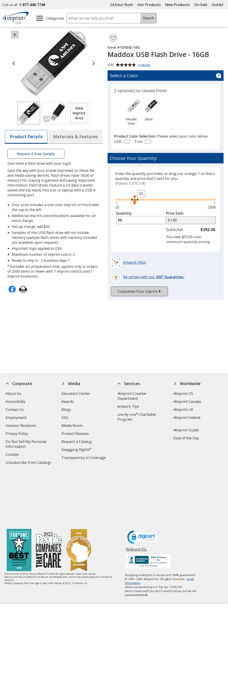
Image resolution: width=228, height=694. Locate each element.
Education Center (75, 393)
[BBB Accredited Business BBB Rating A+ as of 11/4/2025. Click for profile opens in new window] (148, 508)
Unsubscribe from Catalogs (29, 463)
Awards (67, 401)
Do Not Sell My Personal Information (26, 444)
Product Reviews (75, 433)
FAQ (64, 417)
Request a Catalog (76, 441)
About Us (13, 393)
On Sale (200, 4)
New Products (177, 4)
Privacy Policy (17, 434)
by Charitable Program (136, 417)
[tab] (26, 137)
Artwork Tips (128, 406)
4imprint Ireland (186, 417)
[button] (79, 113)
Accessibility (15, 401)
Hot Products (149, 4)
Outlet (219, 4)
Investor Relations (21, 426)
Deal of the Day (186, 438)
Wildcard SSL (136, 497)
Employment (16, 417)
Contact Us (15, 409)
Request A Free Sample (36, 153)
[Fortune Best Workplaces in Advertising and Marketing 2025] (19, 497)
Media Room (71, 425)
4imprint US (183, 393)
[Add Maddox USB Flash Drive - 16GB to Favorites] (113, 38)
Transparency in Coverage (84, 458)
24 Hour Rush (121, 4)
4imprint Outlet (186, 430)
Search (148, 18)
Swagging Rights (76, 449)
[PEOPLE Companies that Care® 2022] (49, 497)
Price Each (174, 213)
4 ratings (144, 65)
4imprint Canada (187, 401)
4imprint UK (183, 409)
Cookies (13, 455)
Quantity (124, 213)
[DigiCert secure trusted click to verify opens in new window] (144, 485)
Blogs (66, 409)
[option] (131, 112)
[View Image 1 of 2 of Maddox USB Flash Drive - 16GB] (28, 113)
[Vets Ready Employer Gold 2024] (79, 497)
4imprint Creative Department (131, 396)
